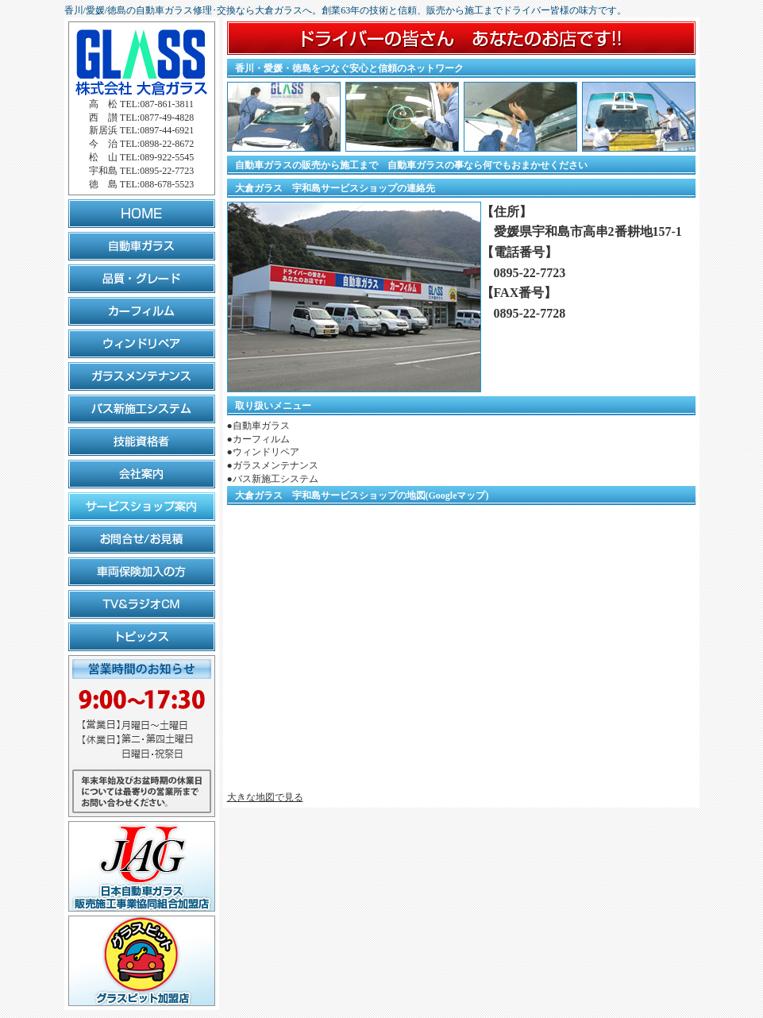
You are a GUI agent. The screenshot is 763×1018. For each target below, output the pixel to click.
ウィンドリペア (141, 344)
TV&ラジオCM (141, 604)
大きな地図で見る (265, 797)
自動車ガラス (141, 246)
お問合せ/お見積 (141, 539)
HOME (141, 213)
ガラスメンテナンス (141, 376)
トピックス (141, 637)
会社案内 (141, 474)
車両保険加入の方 (141, 571)
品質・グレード (141, 278)
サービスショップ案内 (141, 506)
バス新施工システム (141, 409)
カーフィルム (141, 311)
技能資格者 (141, 441)
